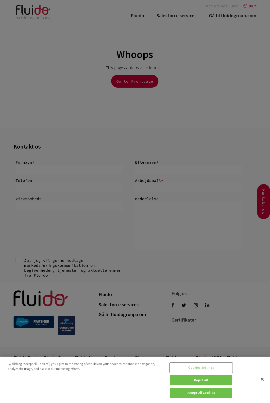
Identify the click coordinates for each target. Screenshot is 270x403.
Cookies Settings (201, 367)
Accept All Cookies (201, 393)
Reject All (201, 380)
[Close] (262, 379)
